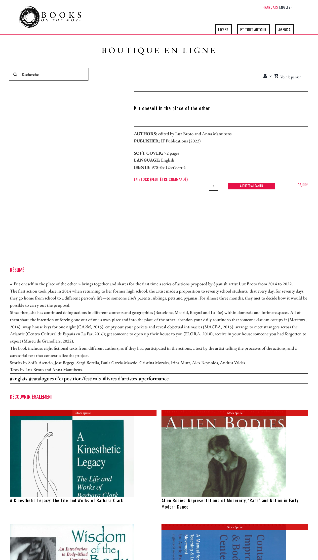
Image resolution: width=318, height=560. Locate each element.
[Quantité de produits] (213, 186)
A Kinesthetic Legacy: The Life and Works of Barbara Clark (66, 501)
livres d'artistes (121, 378)
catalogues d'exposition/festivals (66, 378)
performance (155, 378)
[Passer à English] (286, 8)
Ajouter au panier (251, 186)
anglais (19, 378)
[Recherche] (48, 74)
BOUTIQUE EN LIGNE (159, 51)
